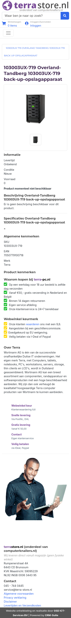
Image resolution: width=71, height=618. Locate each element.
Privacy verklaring (15, 597)
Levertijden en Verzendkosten (22, 605)
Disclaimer (10, 601)
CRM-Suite (51, 615)
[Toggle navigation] (8, 33)
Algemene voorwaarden (19, 593)
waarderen (32, 324)
